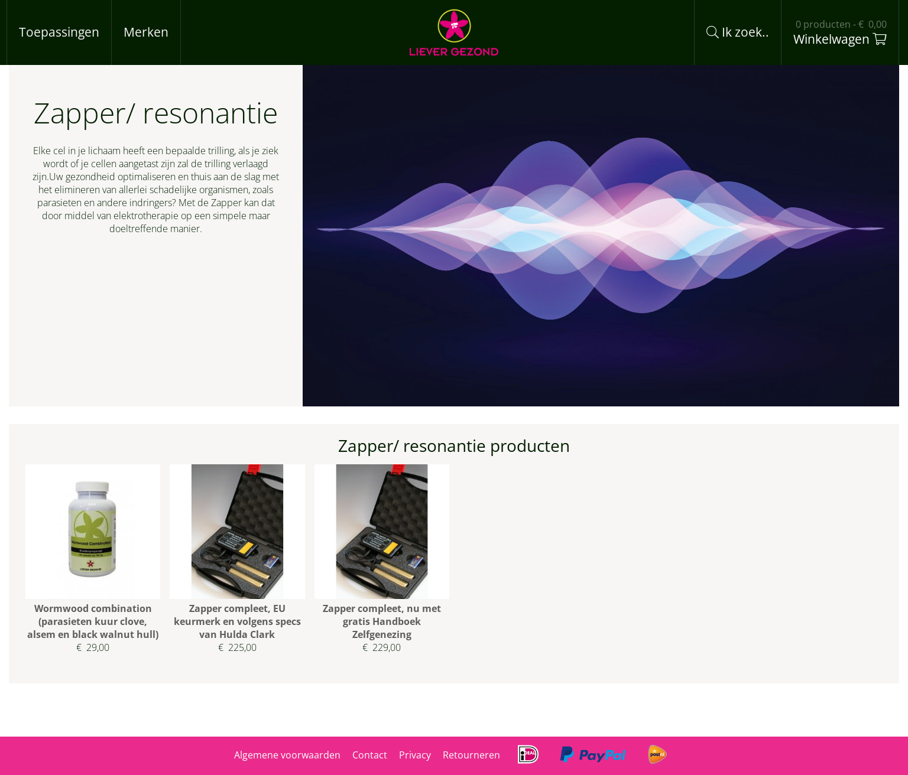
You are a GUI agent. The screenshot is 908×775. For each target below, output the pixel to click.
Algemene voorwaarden (287, 754)
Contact (369, 754)
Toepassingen (59, 32)
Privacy (415, 754)
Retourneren (471, 754)
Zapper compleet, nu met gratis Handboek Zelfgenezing (382, 621)
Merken (146, 32)
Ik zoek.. (737, 32)
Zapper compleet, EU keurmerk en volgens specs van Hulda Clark (237, 621)
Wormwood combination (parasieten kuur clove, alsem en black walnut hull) (92, 621)
